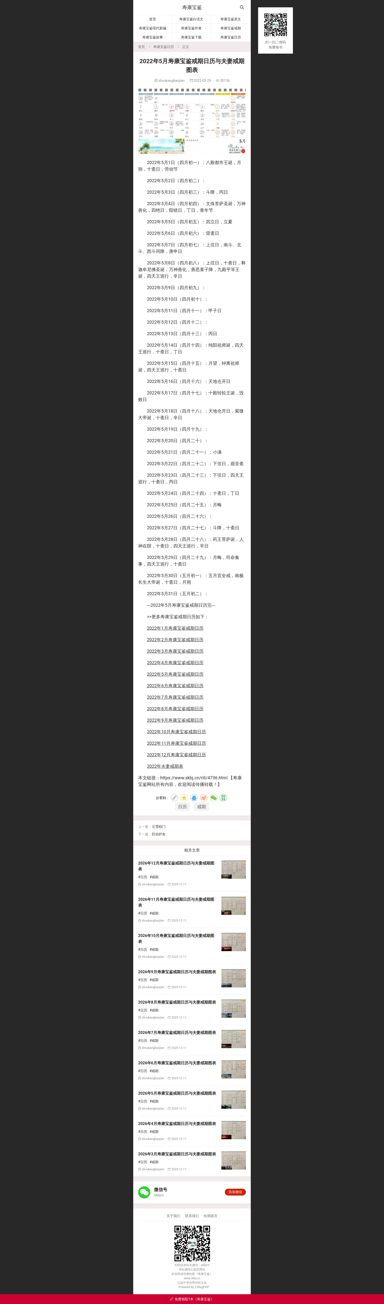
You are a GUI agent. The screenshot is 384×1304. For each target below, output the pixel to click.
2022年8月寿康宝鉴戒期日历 (175, 708)
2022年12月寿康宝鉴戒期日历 (176, 754)
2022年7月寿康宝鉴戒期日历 (175, 697)
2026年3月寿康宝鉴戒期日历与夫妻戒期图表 (177, 1154)
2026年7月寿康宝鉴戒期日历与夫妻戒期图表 (177, 1032)
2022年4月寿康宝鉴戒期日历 (175, 662)
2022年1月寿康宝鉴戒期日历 (175, 628)
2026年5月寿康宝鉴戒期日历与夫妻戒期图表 (177, 1093)
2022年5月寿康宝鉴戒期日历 (175, 674)
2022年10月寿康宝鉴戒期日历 (176, 731)
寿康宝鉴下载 (191, 37)
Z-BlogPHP (202, 1287)
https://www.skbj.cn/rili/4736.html (194, 777)
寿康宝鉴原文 (230, 19)
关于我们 (173, 1216)
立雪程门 (159, 827)
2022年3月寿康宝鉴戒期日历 (175, 651)
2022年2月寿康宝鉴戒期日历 (175, 639)
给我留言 (210, 1216)
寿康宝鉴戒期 (230, 28)
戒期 (201, 806)
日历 (182, 806)
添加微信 (235, 1192)
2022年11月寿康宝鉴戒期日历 (176, 743)
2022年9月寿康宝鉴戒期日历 (175, 720)
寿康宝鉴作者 (191, 28)
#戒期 (154, 877)
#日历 (142, 877)
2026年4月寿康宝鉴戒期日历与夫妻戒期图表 (177, 1123)
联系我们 (192, 1216)
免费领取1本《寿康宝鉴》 (192, 1299)
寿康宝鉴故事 (152, 37)
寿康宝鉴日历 (230, 37)
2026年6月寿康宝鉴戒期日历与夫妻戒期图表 (177, 1063)
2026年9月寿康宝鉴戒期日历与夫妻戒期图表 (177, 972)
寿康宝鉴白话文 (191, 19)
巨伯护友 (159, 834)
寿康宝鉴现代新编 (152, 28)
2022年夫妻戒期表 (165, 766)
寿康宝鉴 (192, 7)
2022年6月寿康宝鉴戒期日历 (175, 685)
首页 (152, 19)
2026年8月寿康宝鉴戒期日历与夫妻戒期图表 (177, 1002)
